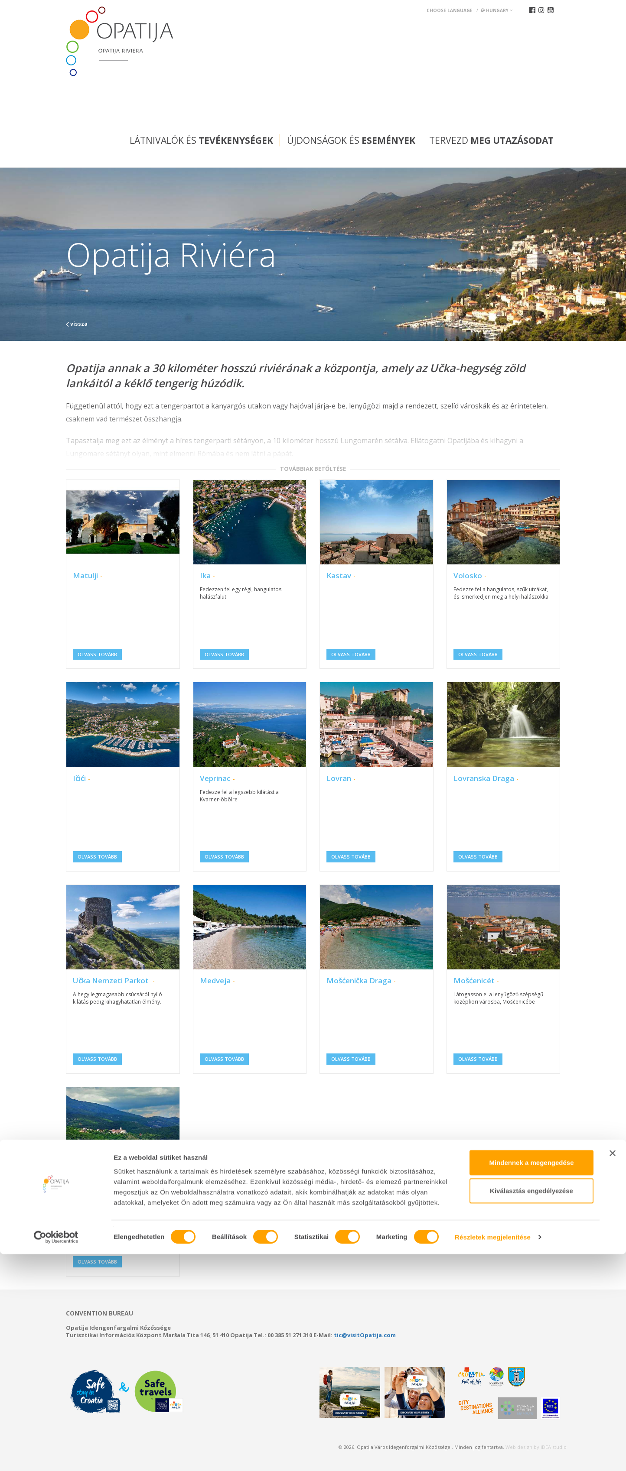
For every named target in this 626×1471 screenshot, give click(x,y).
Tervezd (491, 140)
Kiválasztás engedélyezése (531, 1407)
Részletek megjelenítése (493, 1454)
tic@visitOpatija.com (365, 1335)
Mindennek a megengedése (531, 1379)
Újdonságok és (351, 140)
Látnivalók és (201, 140)
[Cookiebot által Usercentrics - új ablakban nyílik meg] (56, 1454)
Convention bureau (99, 1313)
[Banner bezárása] (613, 1370)
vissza (77, 323)
